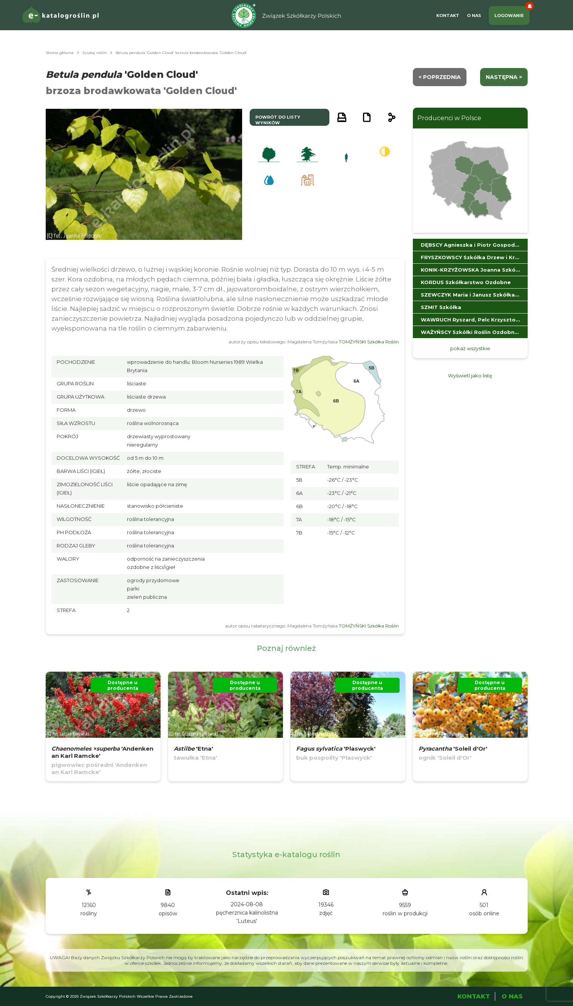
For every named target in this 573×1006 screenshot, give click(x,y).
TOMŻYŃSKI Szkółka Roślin (369, 342)
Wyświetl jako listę (470, 375)
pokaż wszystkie (470, 348)
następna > (504, 77)
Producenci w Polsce (449, 118)
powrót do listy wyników (277, 119)
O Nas (474, 15)
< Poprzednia (440, 77)
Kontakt (447, 15)
